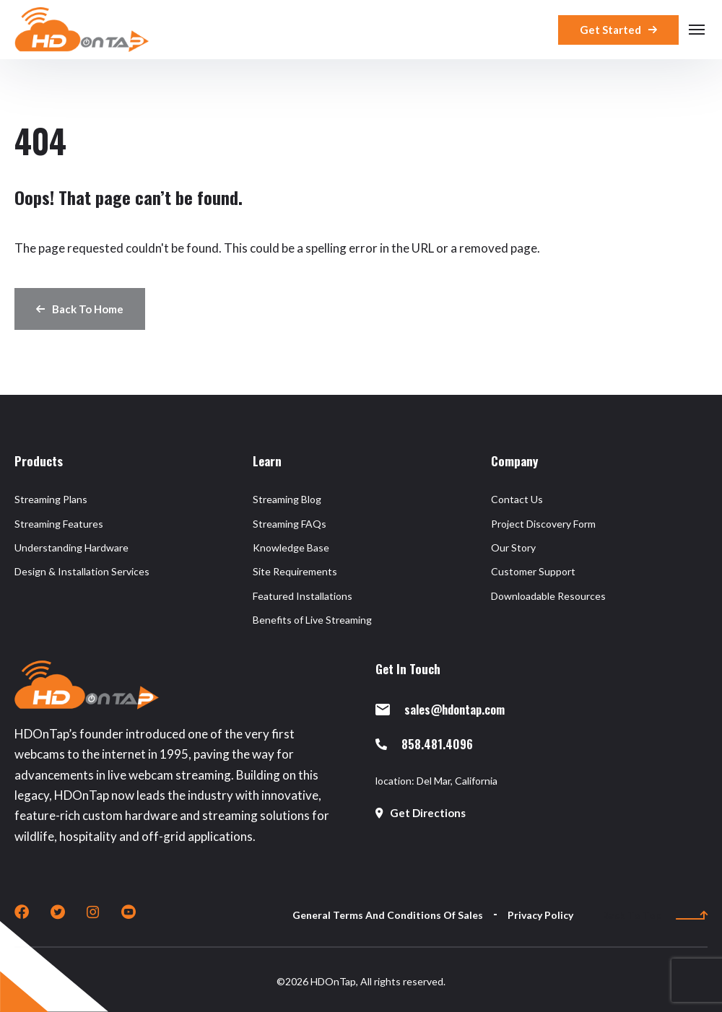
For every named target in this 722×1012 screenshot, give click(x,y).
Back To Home (79, 308)
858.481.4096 (424, 744)
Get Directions (420, 812)
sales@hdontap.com (440, 709)
